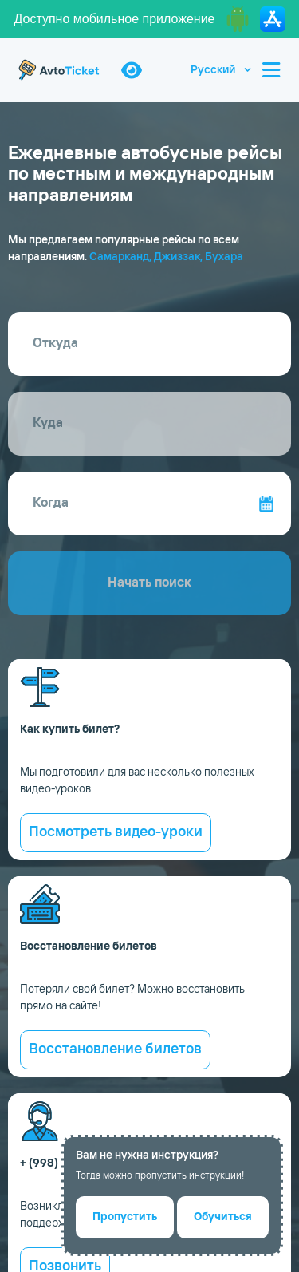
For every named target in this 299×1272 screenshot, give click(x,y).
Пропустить (124, 1217)
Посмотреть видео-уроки (116, 832)
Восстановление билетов (115, 1049)
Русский (213, 70)
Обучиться (223, 1217)
